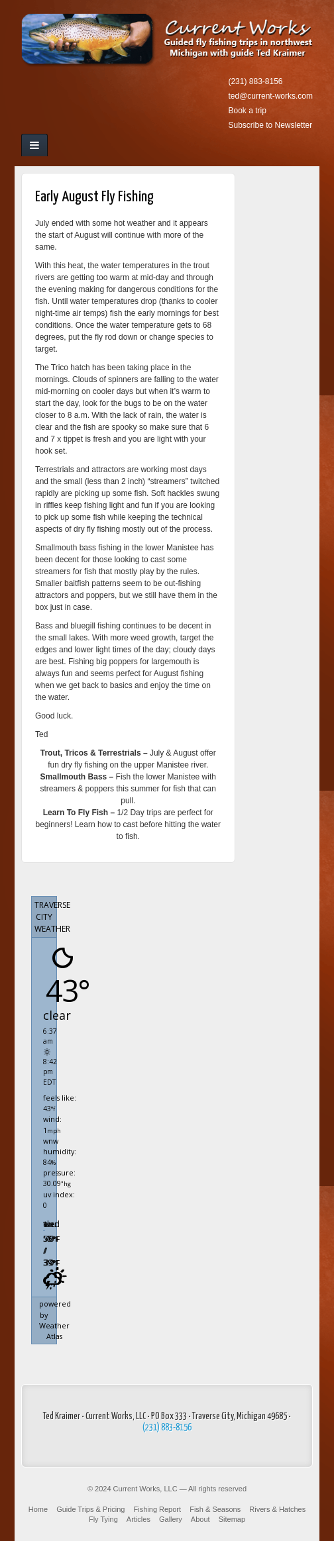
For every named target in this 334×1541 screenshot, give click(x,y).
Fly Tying (103, 1519)
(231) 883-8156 (255, 81)
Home (38, 1509)
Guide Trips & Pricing (90, 1509)
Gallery (170, 1519)
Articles (138, 1519)
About (200, 1519)
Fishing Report (158, 1509)
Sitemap (232, 1519)
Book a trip (247, 110)
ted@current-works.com (270, 96)
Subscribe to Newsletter (270, 125)
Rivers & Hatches (277, 1509)
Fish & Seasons (215, 1509)
